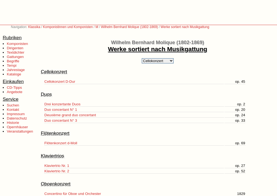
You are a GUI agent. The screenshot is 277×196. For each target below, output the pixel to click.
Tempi (12, 65)
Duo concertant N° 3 (60, 120)
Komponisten (17, 44)
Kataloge (14, 74)
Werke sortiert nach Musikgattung (185, 27)
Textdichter (15, 52)
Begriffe (13, 61)
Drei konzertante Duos (62, 104)
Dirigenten (15, 48)
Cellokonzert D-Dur (59, 81)
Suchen (13, 105)
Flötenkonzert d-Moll (60, 143)
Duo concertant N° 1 (60, 110)
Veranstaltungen (20, 131)
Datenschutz (17, 118)
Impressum (16, 114)
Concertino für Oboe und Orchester (72, 194)
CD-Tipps (14, 87)
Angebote (14, 92)
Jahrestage (16, 70)
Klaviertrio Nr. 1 (56, 166)
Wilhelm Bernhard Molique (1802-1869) (129, 27)
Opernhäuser (17, 127)
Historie (13, 123)
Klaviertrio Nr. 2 (56, 171)
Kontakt (13, 110)
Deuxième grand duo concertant (70, 115)
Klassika (34, 27)
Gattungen (15, 57)
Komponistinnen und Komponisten (68, 27)
